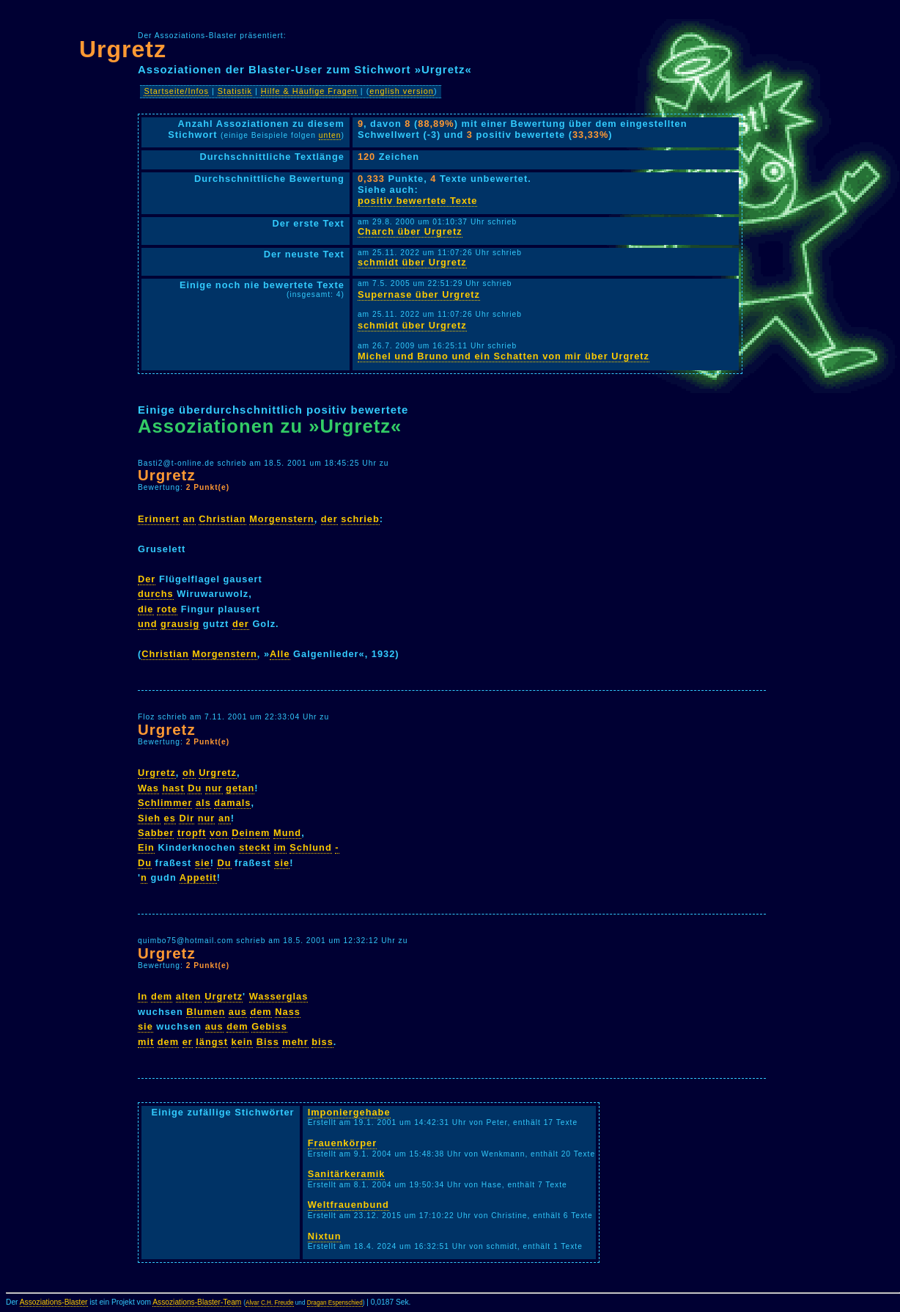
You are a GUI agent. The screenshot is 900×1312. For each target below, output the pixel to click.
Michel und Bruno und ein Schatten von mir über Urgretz (503, 356)
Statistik (235, 91)
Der (146, 578)
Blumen (205, 1011)
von (219, 832)
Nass (287, 1011)
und (147, 623)
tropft (191, 832)
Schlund (310, 847)
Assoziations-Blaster (54, 1302)
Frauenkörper (342, 1142)
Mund (287, 832)
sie (202, 862)
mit (146, 1041)
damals (232, 802)
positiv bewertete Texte (418, 200)
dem (161, 996)
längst (212, 1041)
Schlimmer (165, 802)
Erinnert (159, 518)
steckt (254, 847)
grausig (180, 623)
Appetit (198, 877)
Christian (222, 518)
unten (330, 135)
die (146, 609)
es (170, 818)
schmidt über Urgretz (412, 262)
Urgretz (122, 49)
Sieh (149, 818)
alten (189, 996)
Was (148, 788)
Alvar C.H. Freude (270, 1303)
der (329, 518)
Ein (146, 847)
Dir (186, 818)
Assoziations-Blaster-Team (196, 1302)
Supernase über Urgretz (419, 294)
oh (189, 772)
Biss (268, 1041)
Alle (279, 653)
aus (238, 1011)
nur (214, 788)
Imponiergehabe (349, 1112)
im (280, 847)
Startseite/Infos (176, 91)
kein (243, 1041)
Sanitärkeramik (347, 1173)
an (189, 518)
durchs (156, 593)
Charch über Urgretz (410, 231)
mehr (295, 1041)
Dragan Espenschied (335, 1303)
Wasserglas (279, 996)
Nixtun (325, 1236)
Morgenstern (281, 518)
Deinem (251, 832)
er (187, 1041)
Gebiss (269, 1026)
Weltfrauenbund (348, 1204)
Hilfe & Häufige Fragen (309, 91)
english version (401, 91)
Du (195, 788)
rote (167, 609)
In (142, 996)
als (203, 802)
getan (240, 788)
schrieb (360, 518)
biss (322, 1041)
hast (173, 788)
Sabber (156, 832)
